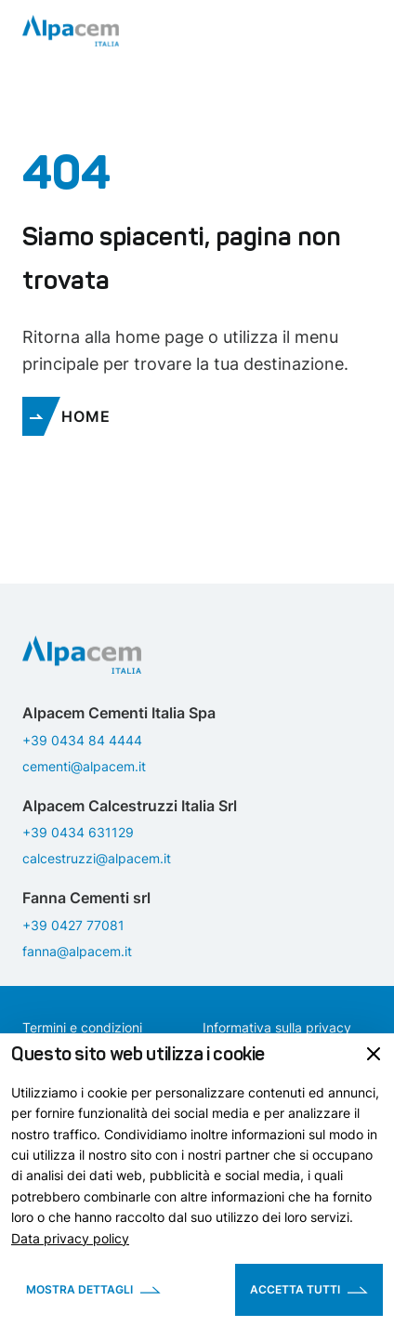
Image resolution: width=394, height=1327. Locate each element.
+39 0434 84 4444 (82, 740)
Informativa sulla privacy (277, 1027)
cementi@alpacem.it (84, 766)
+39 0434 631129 (78, 832)
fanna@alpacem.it (77, 951)
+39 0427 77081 (73, 925)
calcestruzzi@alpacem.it (96, 858)
